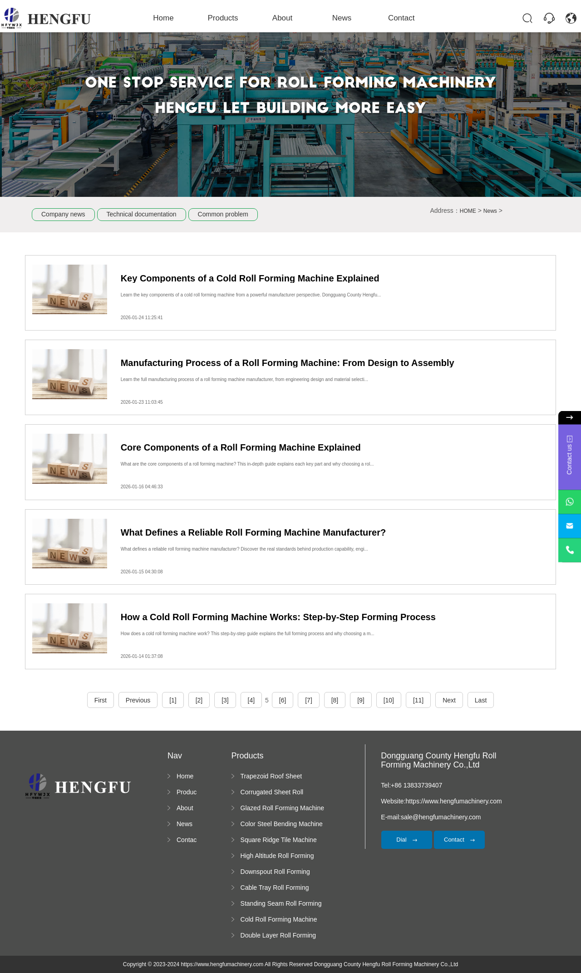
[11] (418, 700)
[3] (225, 700)
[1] (173, 700)
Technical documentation (142, 214)
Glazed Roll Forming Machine (282, 808)
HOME (468, 211)
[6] (282, 700)
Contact (394, 18)
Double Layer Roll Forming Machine (278, 936)
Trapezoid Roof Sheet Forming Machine (271, 776)
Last (481, 700)
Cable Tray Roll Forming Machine (275, 888)
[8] (335, 700)
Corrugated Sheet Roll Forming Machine (272, 792)
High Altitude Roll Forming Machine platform (277, 856)
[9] (360, 700)
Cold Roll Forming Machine (279, 919)
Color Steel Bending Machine (282, 824)
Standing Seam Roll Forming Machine (281, 904)
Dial (406, 839)
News (339, 18)
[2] (199, 700)
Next (449, 700)
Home (171, 18)
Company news (63, 214)
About (283, 18)
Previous (138, 700)
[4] (251, 700)
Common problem (223, 214)
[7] (308, 700)
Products (227, 18)
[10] (389, 700)
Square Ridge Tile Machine (279, 839)
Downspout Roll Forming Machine (275, 872)
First (100, 700)
